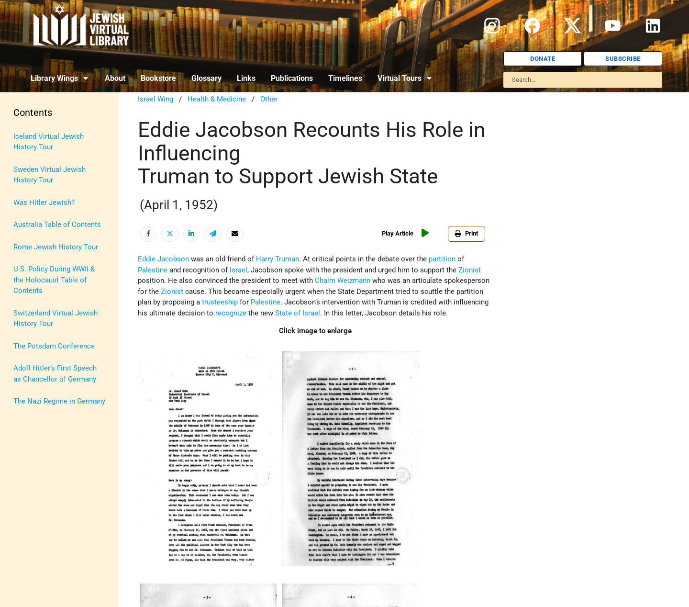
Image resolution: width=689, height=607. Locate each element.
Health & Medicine (217, 99)
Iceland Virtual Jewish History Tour (48, 142)
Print (466, 233)
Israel (238, 270)
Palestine (152, 270)
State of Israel (297, 313)
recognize (230, 313)
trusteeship (220, 302)
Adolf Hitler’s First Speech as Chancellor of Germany (55, 373)
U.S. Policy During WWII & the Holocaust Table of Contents (54, 280)
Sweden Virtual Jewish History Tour (49, 175)
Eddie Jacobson (163, 259)
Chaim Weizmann (342, 280)
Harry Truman (277, 259)
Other (269, 99)
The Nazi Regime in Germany (59, 401)
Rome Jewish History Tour (55, 247)
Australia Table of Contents (57, 224)
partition (442, 259)
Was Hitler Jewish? (44, 202)
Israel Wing (155, 99)
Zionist (469, 270)
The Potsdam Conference (54, 346)
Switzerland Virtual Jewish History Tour (55, 318)
